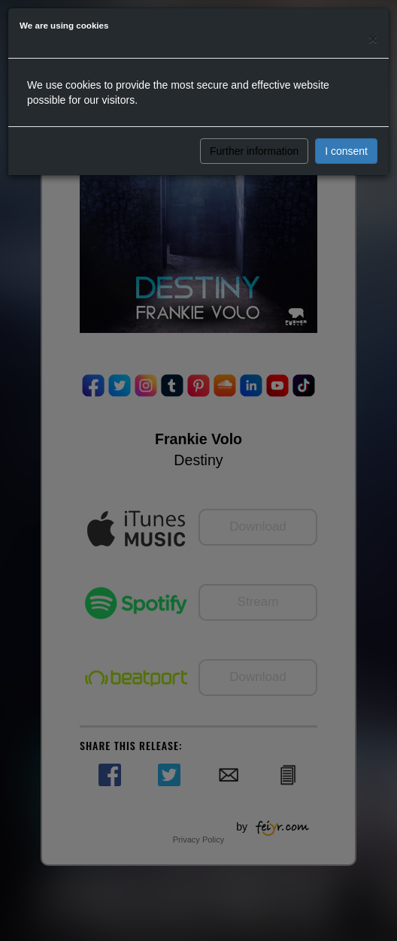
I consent (346, 151)
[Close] (372, 39)
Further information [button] (254, 151)
